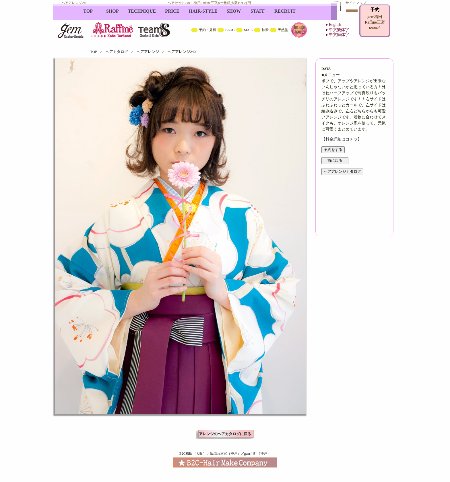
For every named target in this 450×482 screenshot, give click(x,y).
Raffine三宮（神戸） (225, 454)
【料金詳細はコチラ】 (341, 139)
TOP (93, 51)
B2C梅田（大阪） (192, 454)
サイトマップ (356, 3)
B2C (225, 23)
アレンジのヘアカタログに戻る (225, 434)
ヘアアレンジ (148, 51)
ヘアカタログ (117, 51)
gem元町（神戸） (257, 454)
